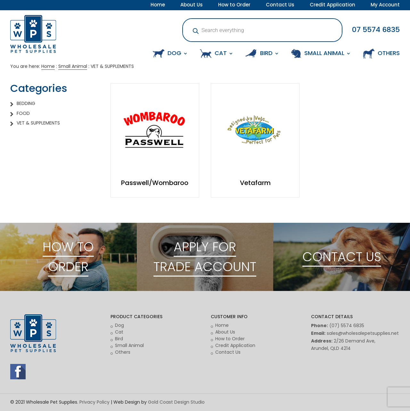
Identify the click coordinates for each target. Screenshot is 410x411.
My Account (385, 5)
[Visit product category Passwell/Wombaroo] (155, 140)
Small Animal (72, 66)
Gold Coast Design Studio (176, 402)
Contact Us (280, 5)
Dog (119, 325)
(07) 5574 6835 (346, 325)
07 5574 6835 (376, 30)
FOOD (23, 113)
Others (122, 352)
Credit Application (332, 5)
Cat (119, 332)
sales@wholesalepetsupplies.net (363, 333)
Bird (119, 338)
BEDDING (26, 103)
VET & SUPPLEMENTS (38, 123)
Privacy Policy (94, 402)
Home (158, 5)
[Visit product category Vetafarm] (255, 140)
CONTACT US (341, 257)
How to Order (234, 5)
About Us (191, 5)
